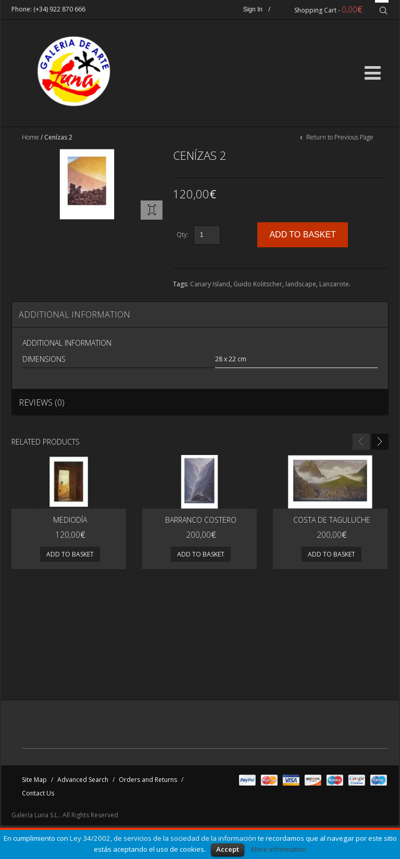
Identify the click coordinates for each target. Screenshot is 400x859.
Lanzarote (334, 284)
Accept (227, 849)
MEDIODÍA (70, 520)
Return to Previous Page (339, 137)
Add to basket (70, 554)
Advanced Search (82, 779)
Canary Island (210, 284)
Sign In (252, 9)
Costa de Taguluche (331, 520)
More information (278, 849)
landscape (300, 284)
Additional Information (74, 314)
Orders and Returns (148, 779)
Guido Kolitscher (257, 284)
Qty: (183, 234)
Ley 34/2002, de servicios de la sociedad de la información (163, 838)
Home (30, 137)
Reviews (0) (42, 402)
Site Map (34, 779)
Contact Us (38, 793)
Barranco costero (200, 520)
